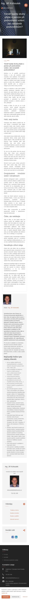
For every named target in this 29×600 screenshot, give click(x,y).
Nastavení (25, 596)
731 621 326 (9, 574)
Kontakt (6, 557)
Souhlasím (6, 597)
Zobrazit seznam (14, 519)
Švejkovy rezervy (14, 510)
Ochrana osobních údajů (11, 560)
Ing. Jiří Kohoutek (13, 307)
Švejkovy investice (14, 513)
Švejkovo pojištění (14, 516)
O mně (6, 554)
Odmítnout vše (15, 596)
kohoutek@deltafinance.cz (12, 578)
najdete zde (4, 593)
